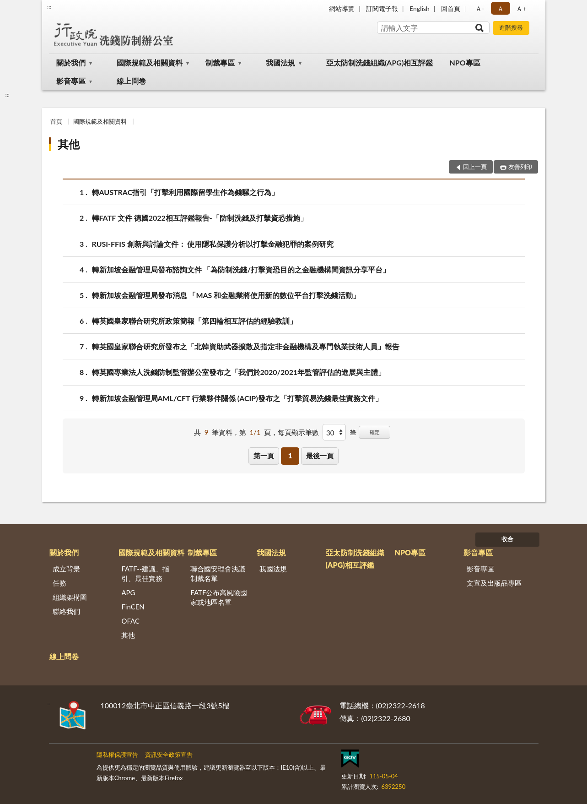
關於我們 (71, 62)
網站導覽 (342, 8)
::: (49, 7)
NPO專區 (464, 62)
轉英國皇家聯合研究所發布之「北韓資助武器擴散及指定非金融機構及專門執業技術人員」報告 (245, 346)
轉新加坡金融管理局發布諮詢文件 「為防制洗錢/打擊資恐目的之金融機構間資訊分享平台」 (241, 269)
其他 (69, 144)
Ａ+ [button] (521, 8)
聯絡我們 (66, 611)
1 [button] (290, 455)
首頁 (56, 121)
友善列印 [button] (520, 166)
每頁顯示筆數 (298, 432)
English (419, 8)
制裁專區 (220, 62)
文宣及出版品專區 (494, 583)
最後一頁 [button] (320, 455)
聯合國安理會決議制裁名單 (217, 573)
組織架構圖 (70, 597)
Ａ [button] (500, 8)
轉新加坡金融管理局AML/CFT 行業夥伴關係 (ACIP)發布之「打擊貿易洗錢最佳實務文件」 (237, 398)
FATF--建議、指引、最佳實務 (145, 573)
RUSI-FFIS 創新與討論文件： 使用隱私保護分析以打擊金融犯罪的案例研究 (213, 244)
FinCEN (132, 607)
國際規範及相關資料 (150, 62)
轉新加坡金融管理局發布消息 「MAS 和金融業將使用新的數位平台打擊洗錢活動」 (226, 295)
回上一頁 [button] (475, 166)
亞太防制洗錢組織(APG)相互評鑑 (379, 62)
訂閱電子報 (382, 8)
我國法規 (280, 62)
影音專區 (71, 80)
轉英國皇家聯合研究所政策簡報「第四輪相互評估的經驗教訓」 (194, 320)
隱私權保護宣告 (117, 754)
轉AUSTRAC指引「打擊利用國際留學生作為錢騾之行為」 (185, 192)
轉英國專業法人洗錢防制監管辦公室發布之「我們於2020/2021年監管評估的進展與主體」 (239, 372)
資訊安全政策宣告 (169, 754)
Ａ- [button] (479, 8)
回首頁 (450, 8)
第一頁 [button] (263, 455)
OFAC (130, 621)
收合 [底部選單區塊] (507, 539)
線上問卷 (131, 80)
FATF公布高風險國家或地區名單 (218, 597)
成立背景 (66, 569)
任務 (59, 583)
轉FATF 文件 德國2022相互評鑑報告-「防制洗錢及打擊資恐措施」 (199, 217)
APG (128, 592)
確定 (375, 432)
